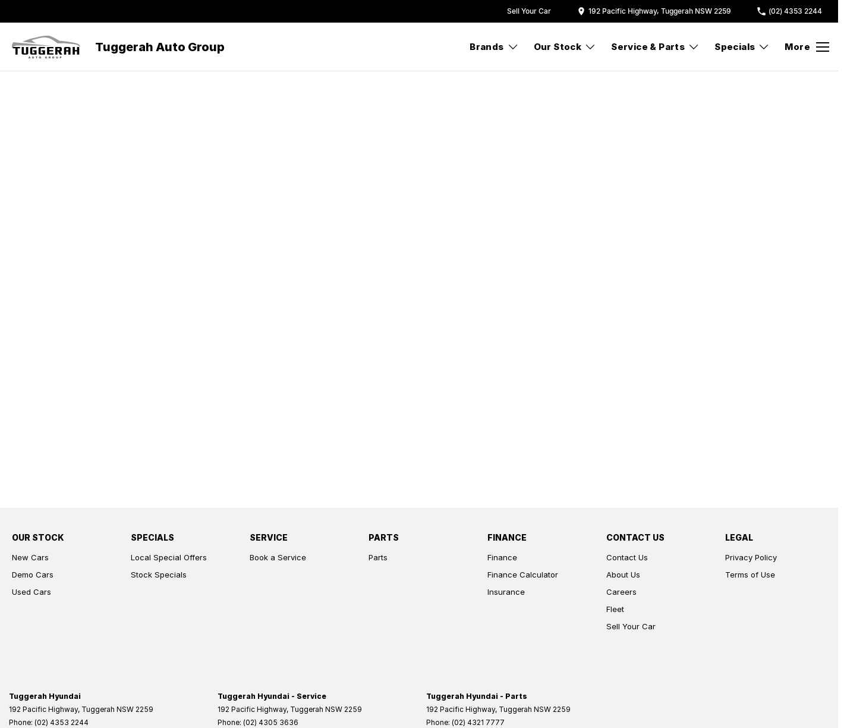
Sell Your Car (631, 626)
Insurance (506, 592)
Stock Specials (159, 574)
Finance (502, 557)
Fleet (615, 609)
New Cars (30, 557)
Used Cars (31, 592)
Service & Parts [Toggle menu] (655, 46)
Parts (378, 557)
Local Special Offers (169, 557)
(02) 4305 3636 (270, 722)
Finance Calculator (522, 574)
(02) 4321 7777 (478, 722)
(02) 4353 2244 (61, 722)
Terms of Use (750, 574)
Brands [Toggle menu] (494, 46)
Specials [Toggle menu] (742, 46)
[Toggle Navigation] (807, 47)
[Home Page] (46, 47)
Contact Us (627, 557)
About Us (623, 574)
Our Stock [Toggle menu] (565, 46)
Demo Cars (32, 574)
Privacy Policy (751, 557)
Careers (621, 592)
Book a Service (278, 557)
